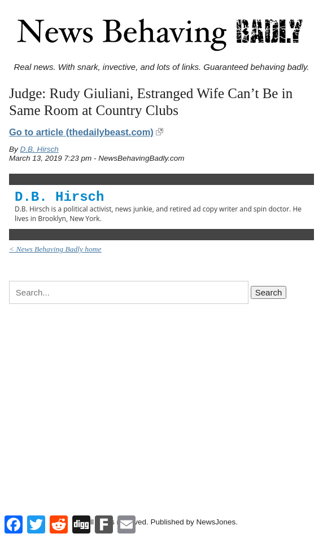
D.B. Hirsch (39, 149)
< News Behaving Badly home (55, 249)
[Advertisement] (161, 400)
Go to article (81, 132)
